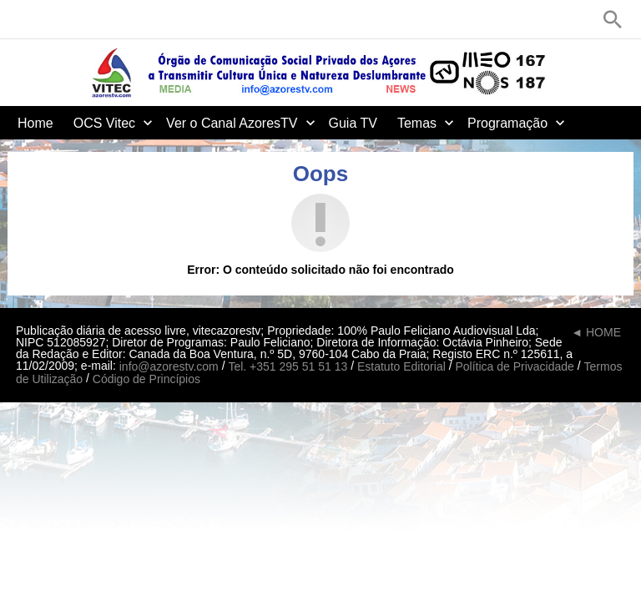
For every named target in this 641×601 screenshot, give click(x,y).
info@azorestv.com (169, 366)
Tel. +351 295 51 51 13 (287, 366)
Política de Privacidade (514, 366)
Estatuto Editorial (401, 366)
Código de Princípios (146, 379)
